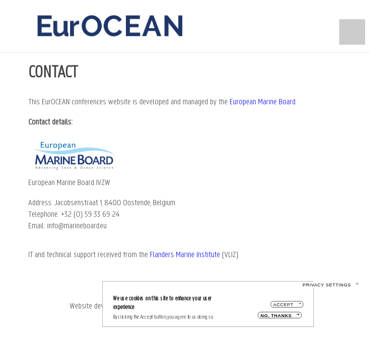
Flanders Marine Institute (185, 255)
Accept (283, 306)
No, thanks (276, 318)
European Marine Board (262, 102)
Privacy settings (327, 287)
